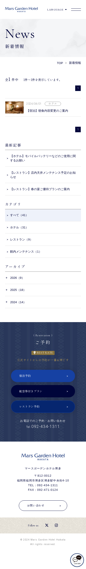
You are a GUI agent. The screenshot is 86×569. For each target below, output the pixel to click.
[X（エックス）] (47, 525)
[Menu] (76, 9)
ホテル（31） (19, 227)
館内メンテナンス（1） (26, 251)
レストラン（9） (21, 239)
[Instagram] (56, 525)
